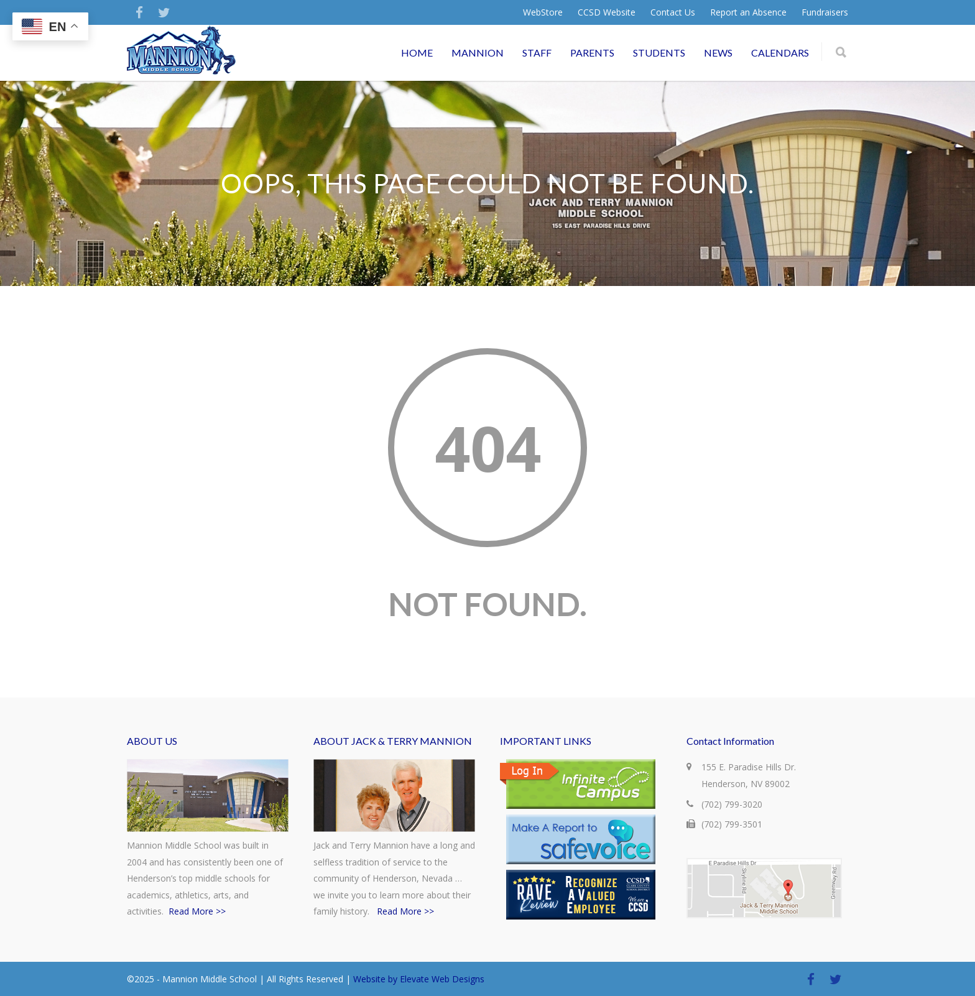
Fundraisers (825, 12)
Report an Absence (748, 12)
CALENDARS (780, 52)
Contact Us (672, 12)
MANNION (477, 52)
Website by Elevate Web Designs (418, 979)
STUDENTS (659, 52)
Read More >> (197, 911)
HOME (417, 52)
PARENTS (592, 52)
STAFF (537, 52)
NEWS (718, 52)
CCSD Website (606, 12)
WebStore (543, 12)
